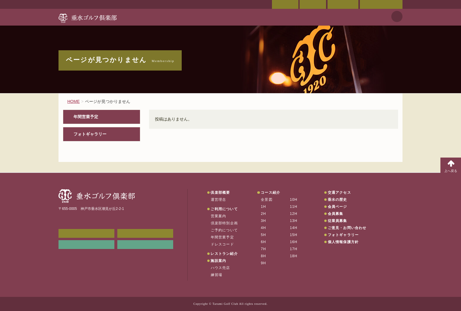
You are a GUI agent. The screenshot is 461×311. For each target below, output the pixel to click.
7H (263, 249)
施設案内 (218, 261)
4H (263, 228)
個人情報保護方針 (343, 242)
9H (263, 263)
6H (263, 242)
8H (263, 256)
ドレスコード (222, 244)
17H (294, 249)
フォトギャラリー (90, 134)
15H (294, 235)
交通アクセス (313, 4)
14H (294, 228)
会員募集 (335, 214)
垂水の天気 (145, 244)
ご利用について (224, 209)
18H (294, 256)
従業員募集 (337, 221)
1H (263, 207)
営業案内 (218, 216)
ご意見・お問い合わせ (381, 4)
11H (294, 207)
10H (294, 200)
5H (263, 235)
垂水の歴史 (337, 200)
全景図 (267, 200)
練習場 (217, 275)
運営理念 (218, 200)
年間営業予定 (86, 117)
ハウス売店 (220, 268)
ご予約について (224, 230)
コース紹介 (270, 192)
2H (263, 214)
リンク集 (86, 244)
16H (294, 242)
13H (294, 221)
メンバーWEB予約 (86, 233)
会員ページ (285, 4)
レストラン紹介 (224, 254)
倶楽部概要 (220, 192)
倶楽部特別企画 (224, 223)
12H (294, 214)
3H (263, 221)
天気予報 (396, 16)
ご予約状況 (343, 4)
